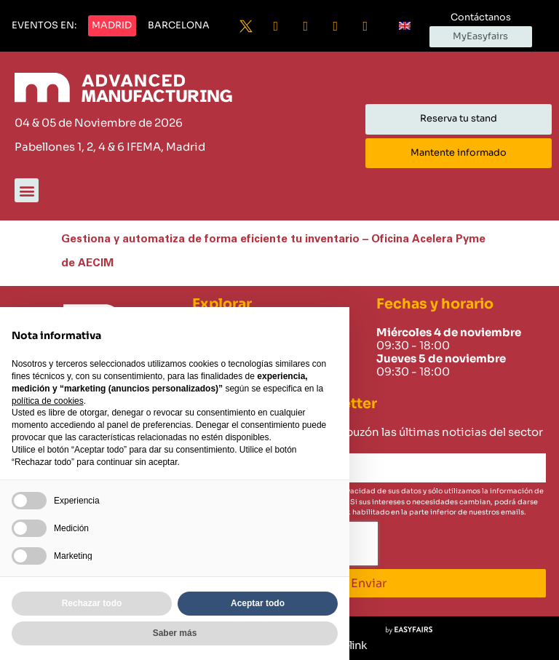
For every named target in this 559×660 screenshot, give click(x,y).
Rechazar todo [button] (92, 603)
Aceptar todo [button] (258, 603)
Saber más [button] (175, 633)
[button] (44, 26)
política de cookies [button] (48, 401)
